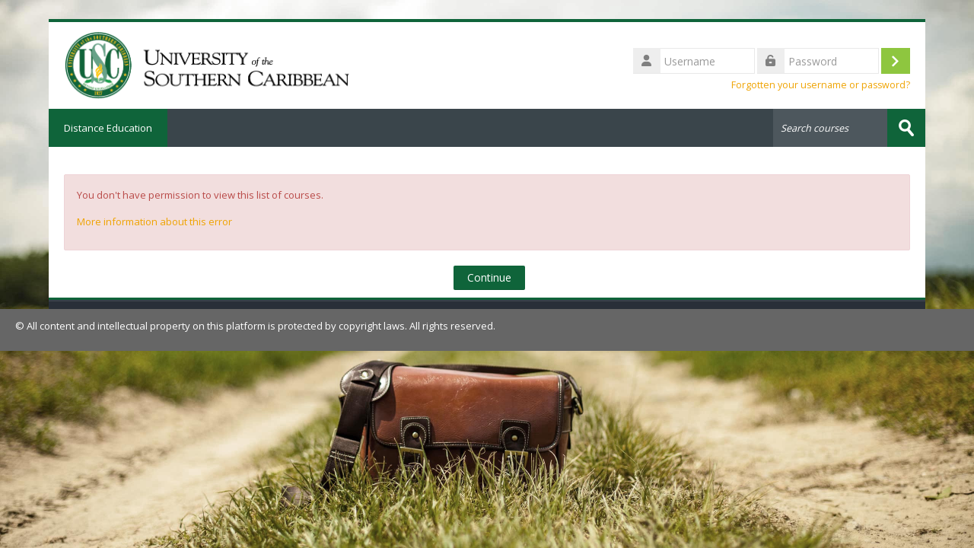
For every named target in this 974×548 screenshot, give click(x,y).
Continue (489, 277)
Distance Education (108, 128)
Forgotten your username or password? (820, 84)
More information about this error (154, 221)
